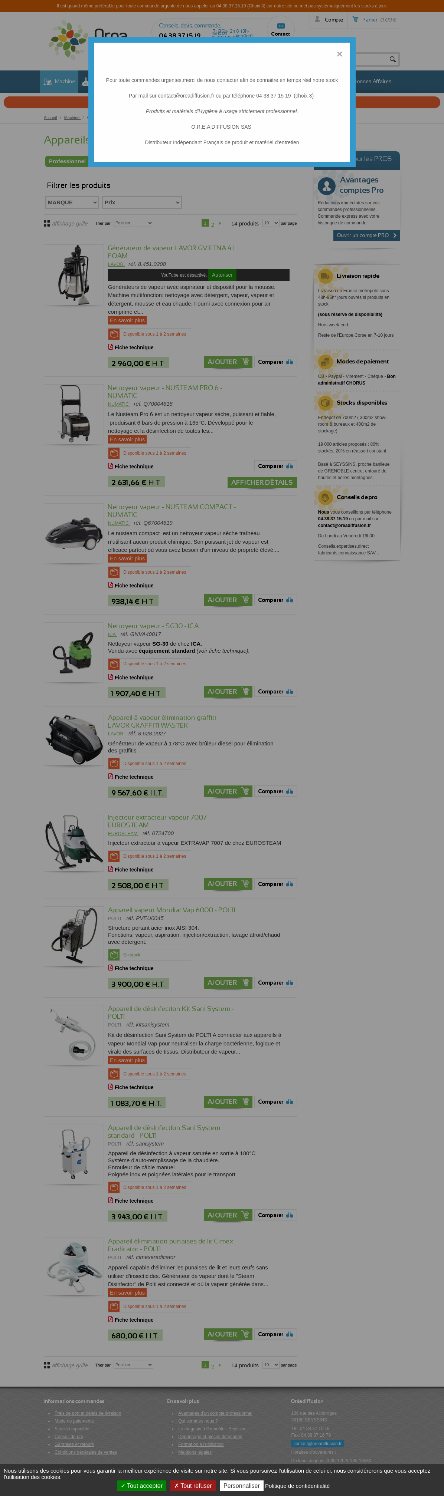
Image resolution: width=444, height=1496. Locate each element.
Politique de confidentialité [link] (297, 1486)
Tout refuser (193, 1486)
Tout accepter (142, 1486)
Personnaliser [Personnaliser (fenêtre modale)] (241, 1486)
